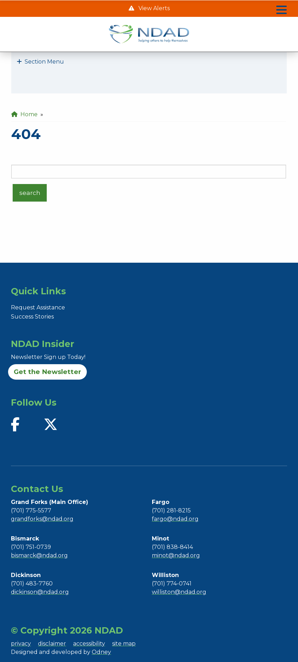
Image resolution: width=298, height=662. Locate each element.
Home (24, 114)
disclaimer (52, 643)
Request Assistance (38, 307)
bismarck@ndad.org (39, 555)
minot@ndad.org (176, 555)
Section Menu (40, 61)
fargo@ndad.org (175, 519)
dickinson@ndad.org (40, 592)
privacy (21, 643)
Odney (101, 652)
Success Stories (32, 316)
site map (124, 643)
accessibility (89, 643)
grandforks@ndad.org (42, 519)
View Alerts (153, 8)
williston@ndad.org (179, 592)
